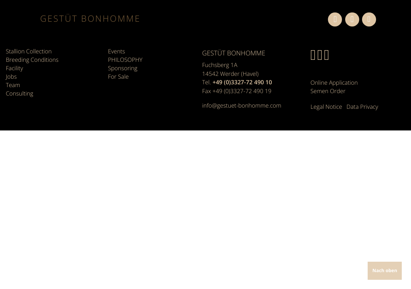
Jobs (11, 77)
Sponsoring (122, 68)
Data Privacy (362, 107)
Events (116, 51)
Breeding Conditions (32, 60)
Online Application (334, 83)
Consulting (19, 94)
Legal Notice (326, 107)
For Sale (118, 77)
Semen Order (328, 91)
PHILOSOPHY (125, 60)
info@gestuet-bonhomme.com (241, 106)
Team (13, 85)
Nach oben (384, 271)
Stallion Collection (28, 51)
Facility (14, 68)
